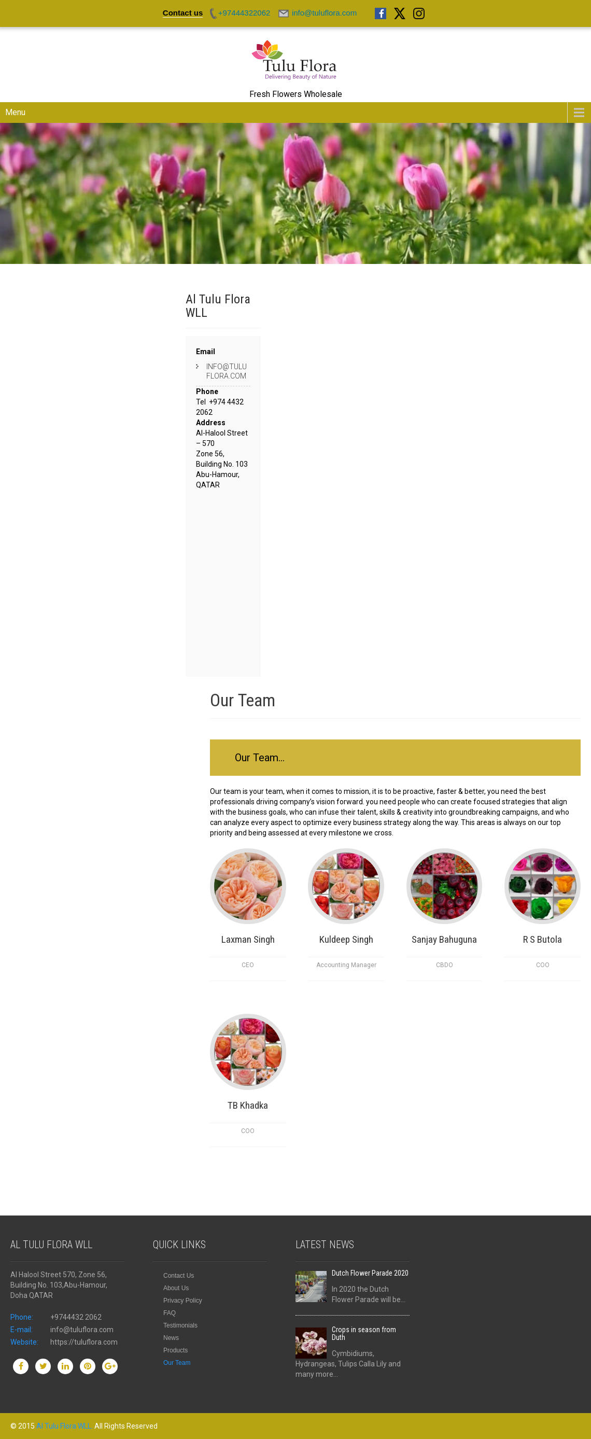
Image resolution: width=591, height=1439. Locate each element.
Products (175, 1350)
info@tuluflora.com (226, 371)
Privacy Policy (182, 1300)
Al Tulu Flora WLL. (65, 1426)
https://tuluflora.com (84, 1342)
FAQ (169, 1313)
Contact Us (178, 1275)
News (171, 1338)
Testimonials (180, 1325)
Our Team (176, 1362)
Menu (15, 112)
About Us (176, 1288)
